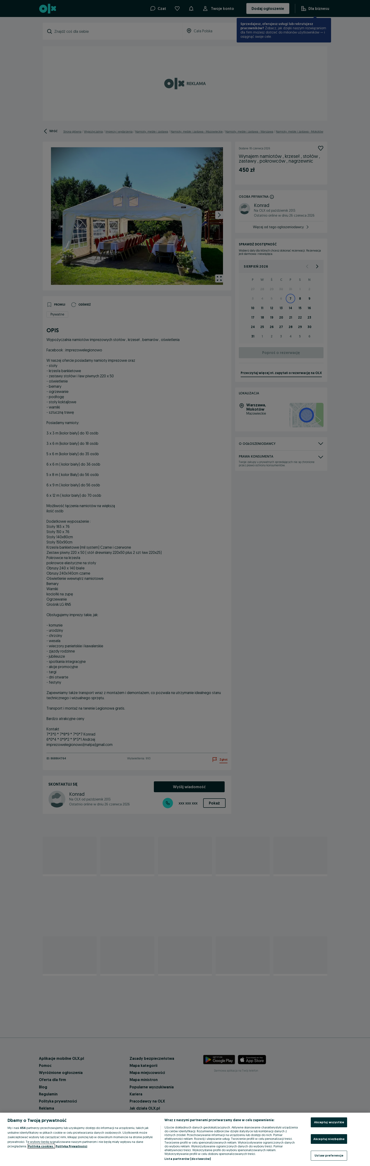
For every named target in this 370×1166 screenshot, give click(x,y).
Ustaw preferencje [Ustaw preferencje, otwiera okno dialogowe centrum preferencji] (329, 1155)
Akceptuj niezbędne (329, 1139)
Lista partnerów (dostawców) (187, 1159)
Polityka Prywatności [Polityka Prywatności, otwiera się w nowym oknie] (71, 1146)
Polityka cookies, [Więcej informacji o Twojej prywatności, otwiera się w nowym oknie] (41, 1146)
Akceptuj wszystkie (329, 1122)
